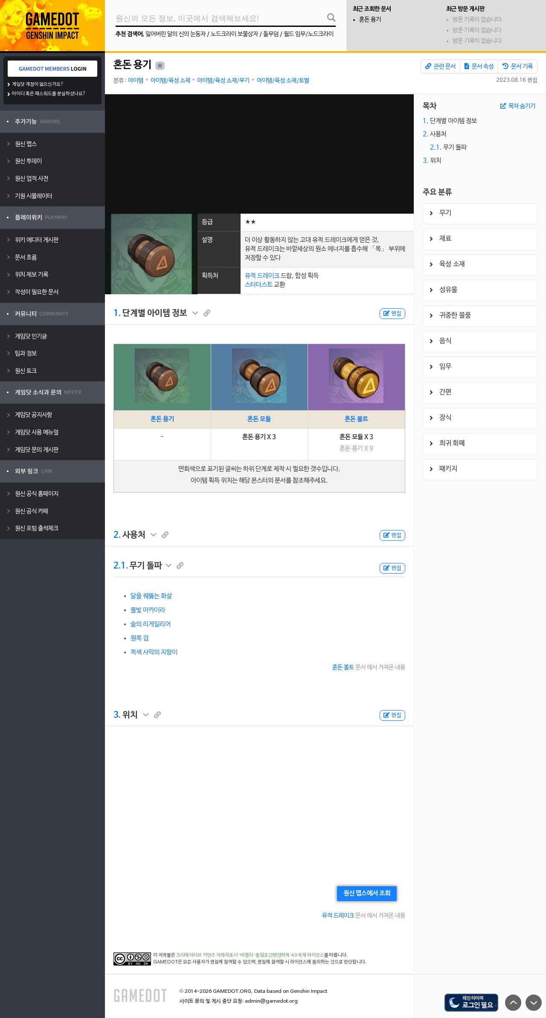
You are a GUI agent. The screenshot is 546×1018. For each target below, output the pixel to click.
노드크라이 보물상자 (234, 34)
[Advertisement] (259, 154)
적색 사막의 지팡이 (154, 652)
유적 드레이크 (262, 276)
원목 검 (139, 638)
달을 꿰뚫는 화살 (151, 596)
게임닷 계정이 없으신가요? (38, 84)
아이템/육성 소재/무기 (223, 81)
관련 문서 (440, 66)
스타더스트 (259, 284)
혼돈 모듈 (259, 419)
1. (117, 313)
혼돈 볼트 (356, 419)
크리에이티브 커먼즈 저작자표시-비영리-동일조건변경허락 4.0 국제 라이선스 (250, 955)
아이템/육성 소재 (170, 81)
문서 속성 (479, 66)
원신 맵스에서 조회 (366, 893)
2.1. (120, 566)
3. (117, 715)
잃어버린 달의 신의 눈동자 (175, 34)
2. (117, 535)
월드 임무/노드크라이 (309, 34)
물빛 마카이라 (148, 610)
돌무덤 (271, 34)
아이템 (135, 81)
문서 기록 (517, 66)
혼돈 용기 (370, 20)
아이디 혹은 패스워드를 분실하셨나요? (49, 93)
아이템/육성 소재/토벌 (283, 81)
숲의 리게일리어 (151, 624)
